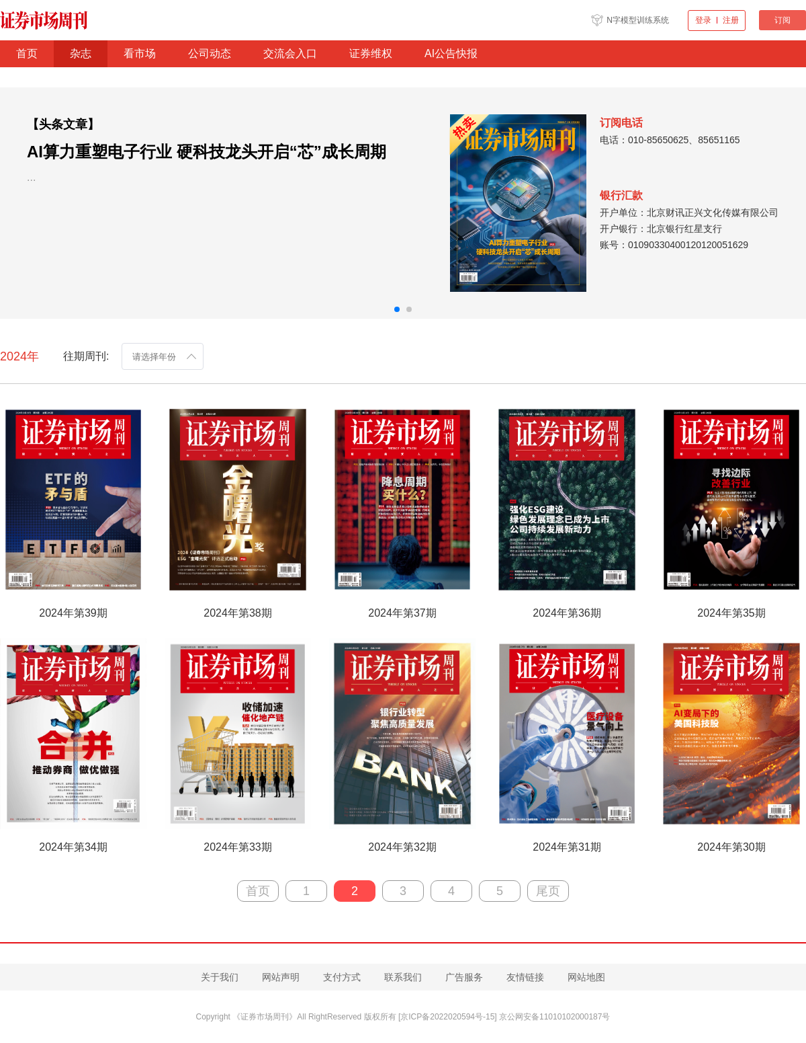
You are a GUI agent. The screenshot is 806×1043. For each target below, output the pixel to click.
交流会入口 (290, 53)
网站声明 (281, 977)
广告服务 (464, 977)
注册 (731, 20)
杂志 (80, 53)
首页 (27, 53)
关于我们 (219, 977)
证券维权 (370, 53)
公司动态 (209, 53)
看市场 (140, 53)
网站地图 (586, 977)
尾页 (548, 891)
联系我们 (403, 977)
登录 (703, 20)
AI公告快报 (451, 53)
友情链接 (525, 977)
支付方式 (342, 977)
